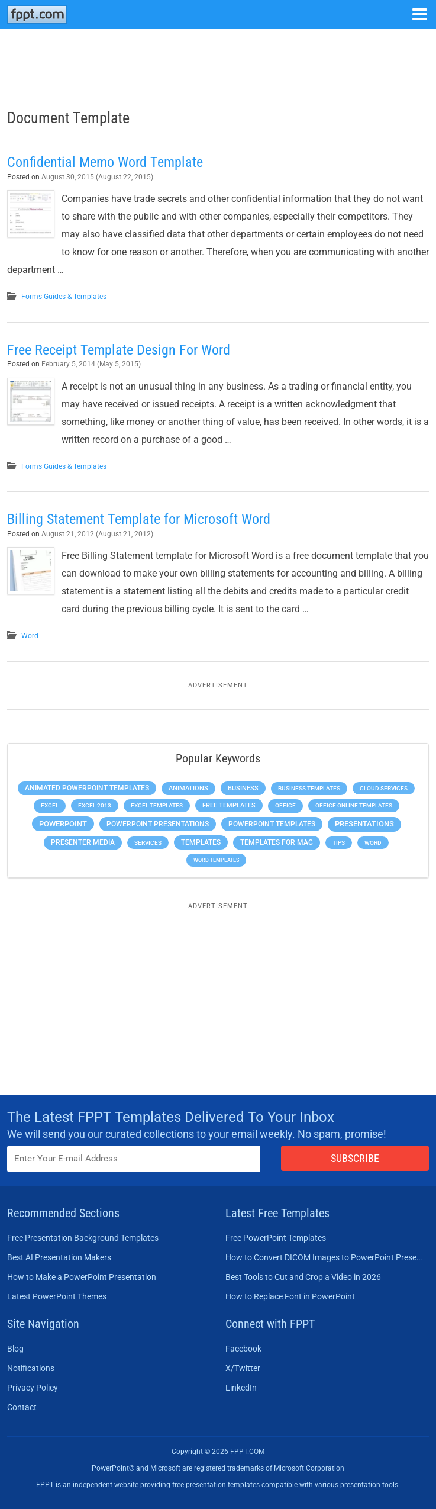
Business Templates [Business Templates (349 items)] (309, 788)
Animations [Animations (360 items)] (188, 788)
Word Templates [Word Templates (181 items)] (216, 860)
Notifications (30, 1368)
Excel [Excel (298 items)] (50, 805)
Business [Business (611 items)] (243, 788)
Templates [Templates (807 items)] (201, 842)
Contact (22, 1407)
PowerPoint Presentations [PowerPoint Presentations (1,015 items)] (157, 824)
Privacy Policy (32, 1387)
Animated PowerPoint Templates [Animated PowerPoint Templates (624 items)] (87, 788)
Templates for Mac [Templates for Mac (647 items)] (276, 842)
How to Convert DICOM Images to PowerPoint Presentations (323, 1257)
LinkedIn (241, 1387)
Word (29, 636)
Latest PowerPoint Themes (56, 1296)
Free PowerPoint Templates (275, 1238)
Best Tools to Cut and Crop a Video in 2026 (303, 1277)
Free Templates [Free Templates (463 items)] (229, 805)
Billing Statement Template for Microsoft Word (138, 519)
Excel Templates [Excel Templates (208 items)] (157, 805)
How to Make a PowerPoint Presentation (81, 1277)
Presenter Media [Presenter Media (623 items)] (83, 842)
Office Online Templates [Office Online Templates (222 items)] (353, 805)
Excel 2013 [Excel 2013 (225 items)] (94, 805)
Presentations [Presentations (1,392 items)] (364, 823)
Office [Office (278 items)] (285, 805)
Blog (15, 1348)
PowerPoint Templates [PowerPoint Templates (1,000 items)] (271, 824)
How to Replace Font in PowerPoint (290, 1296)
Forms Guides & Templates (63, 296)
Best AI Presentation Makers (59, 1257)
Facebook (243, 1348)
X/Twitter (242, 1368)
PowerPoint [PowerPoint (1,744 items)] (63, 823)
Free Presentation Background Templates (83, 1238)
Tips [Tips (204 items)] (338, 842)
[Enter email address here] (133, 1159)
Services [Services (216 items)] (148, 842)
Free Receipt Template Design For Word (118, 350)
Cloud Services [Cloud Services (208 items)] (384, 788)
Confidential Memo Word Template (105, 162)
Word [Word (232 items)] (373, 842)
